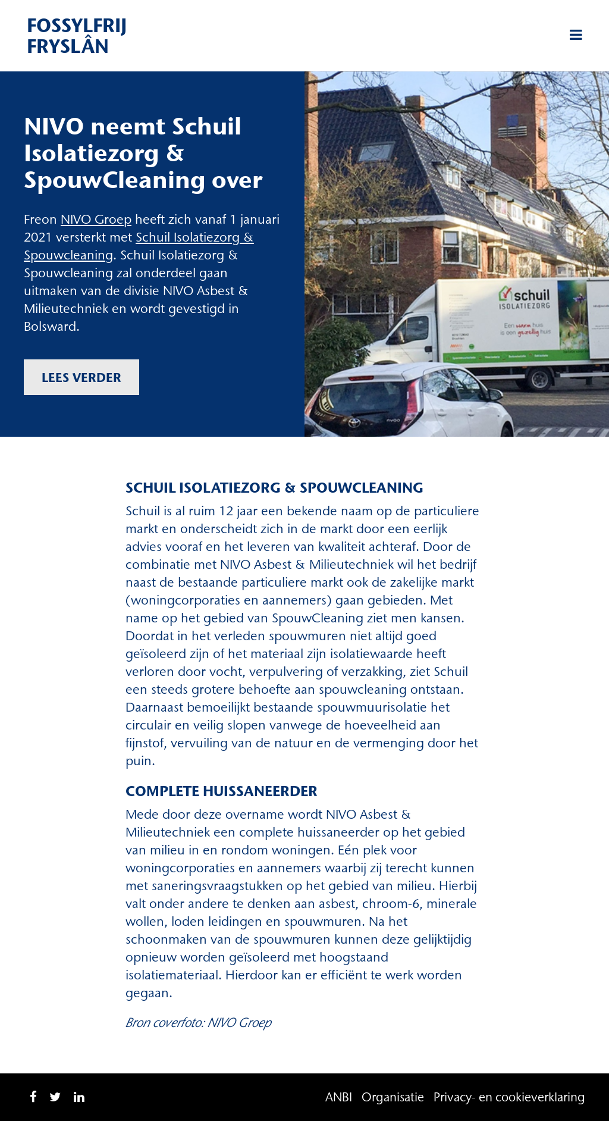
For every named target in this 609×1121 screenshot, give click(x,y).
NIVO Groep (96, 219)
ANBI (338, 1096)
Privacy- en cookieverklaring (509, 1096)
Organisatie (393, 1096)
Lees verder (81, 377)
